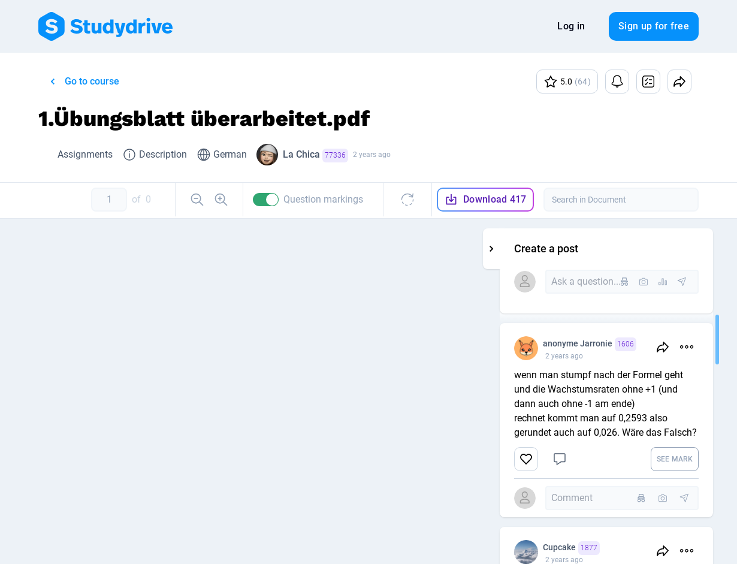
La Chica (315, 155)
